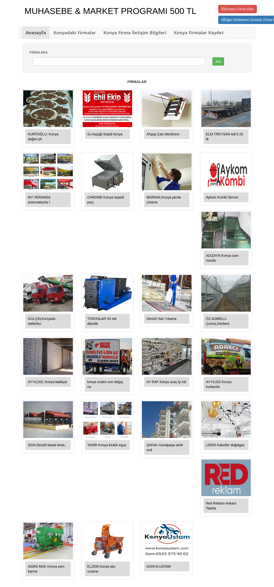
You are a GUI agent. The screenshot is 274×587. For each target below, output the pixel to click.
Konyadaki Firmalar (74, 32)
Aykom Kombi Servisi (222, 197)
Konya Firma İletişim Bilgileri (134, 32)
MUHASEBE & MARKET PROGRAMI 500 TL (110, 11)
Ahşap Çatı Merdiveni (163, 134)
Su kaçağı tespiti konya (105, 134)
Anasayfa (36, 32)
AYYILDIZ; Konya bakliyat (47, 382)
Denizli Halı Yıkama (161, 319)
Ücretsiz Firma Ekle (237, 9)
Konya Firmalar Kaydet (199, 32)
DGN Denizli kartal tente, (47, 445)
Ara (218, 61)
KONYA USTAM (159, 566)
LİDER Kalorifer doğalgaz (225, 445)
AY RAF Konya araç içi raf (166, 382)
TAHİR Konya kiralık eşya (106, 445)
